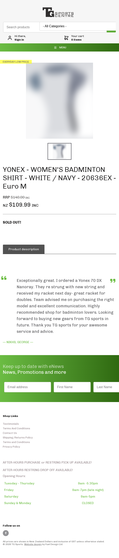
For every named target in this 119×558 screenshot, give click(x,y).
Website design (33, 544)
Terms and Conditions (16, 442)
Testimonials (11, 423)
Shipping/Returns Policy (18, 437)
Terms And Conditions (16, 428)
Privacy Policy (11, 446)
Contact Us (10, 432)
